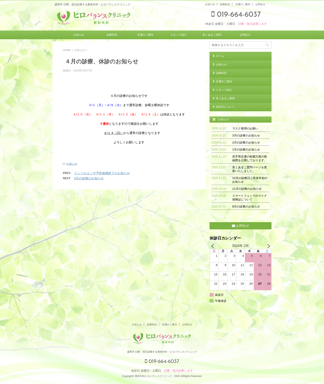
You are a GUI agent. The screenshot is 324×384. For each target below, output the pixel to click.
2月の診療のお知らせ (246, 142)
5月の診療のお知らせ (89, 178)
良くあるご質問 (211, 34)
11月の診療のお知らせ (247, 188)
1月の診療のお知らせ (246, 149)
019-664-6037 (236, 15)
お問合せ (260, 4)
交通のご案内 (242, 4)
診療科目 (225, 4)
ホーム (220, 56)
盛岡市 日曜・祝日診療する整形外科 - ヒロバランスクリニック (162, 351)
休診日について (225, 106)
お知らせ (210, 4)
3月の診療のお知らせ (246, 135)
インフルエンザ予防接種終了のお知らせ (102, 173)
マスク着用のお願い (245, 128)
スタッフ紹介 (178, 34)
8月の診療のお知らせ (246, 206)
